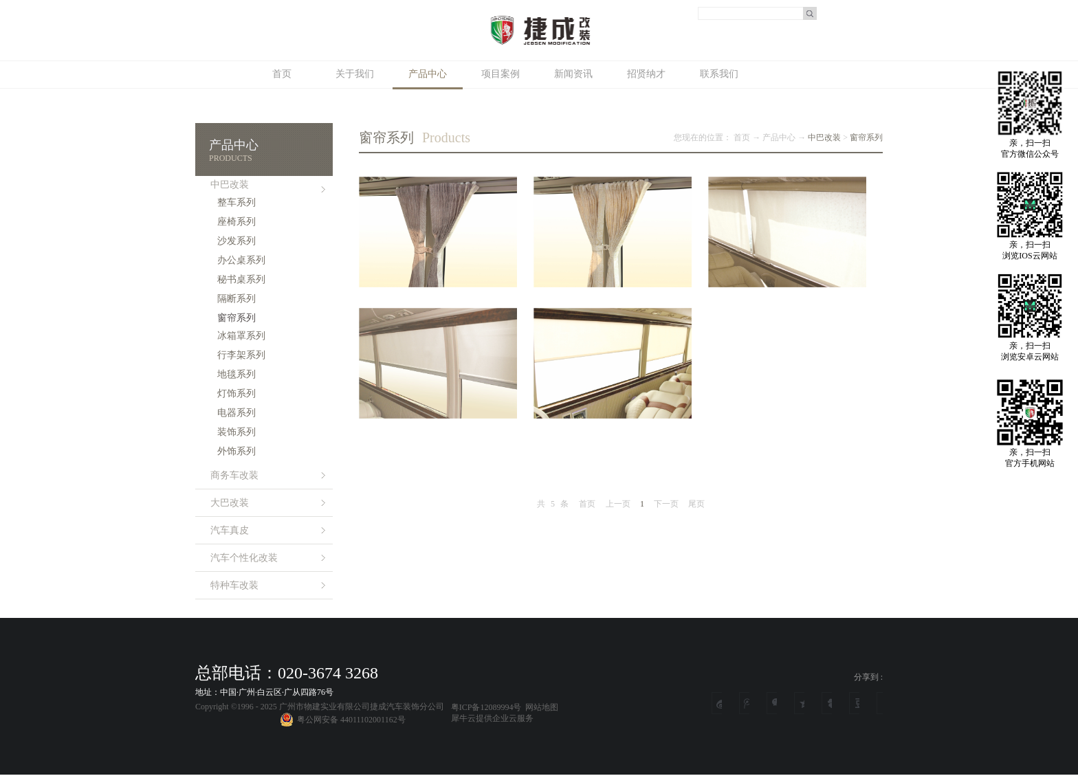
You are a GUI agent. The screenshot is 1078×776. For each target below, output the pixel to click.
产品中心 (778, 137)
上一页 (618, 504)
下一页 (666, 504)
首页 (282, 74)
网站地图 (539, 707)
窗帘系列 (866, 137)
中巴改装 (824, 137)
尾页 (696, 504)
